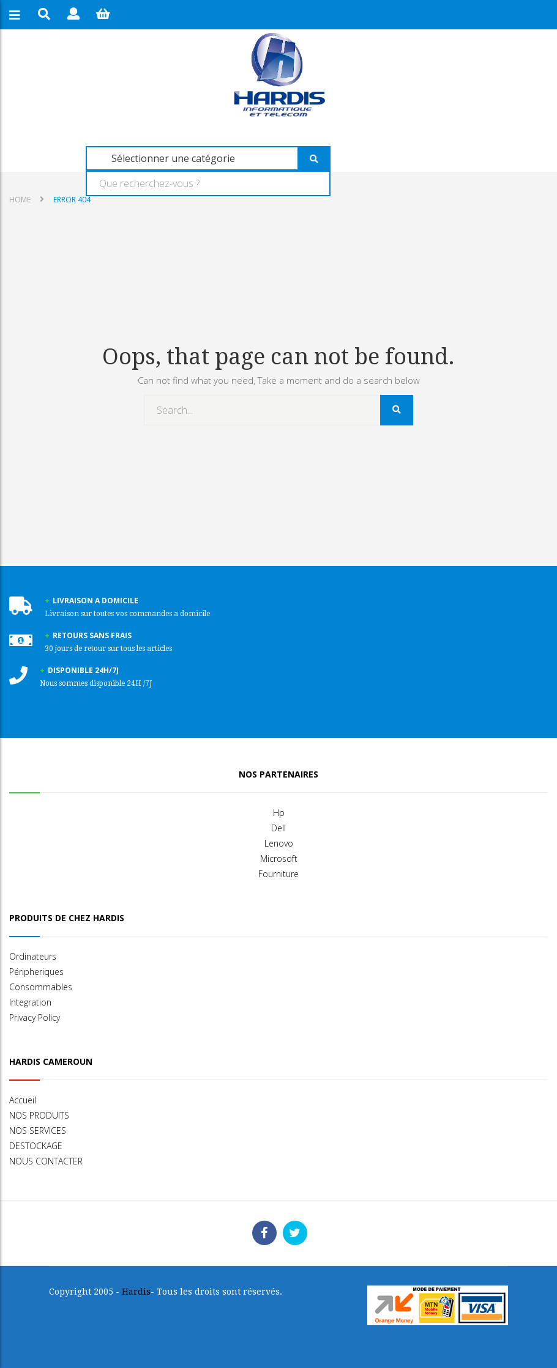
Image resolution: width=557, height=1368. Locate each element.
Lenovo (278, 843)
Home (20, 199)
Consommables (40, 987)
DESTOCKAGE (35, 1146)
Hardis (136, 1291)
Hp (279, 812)
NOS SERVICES (37, 1130)
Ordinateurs (32, 956)
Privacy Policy (34, 1017)
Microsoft (278, 858)
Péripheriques (36, 971)
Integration (30, 1002)
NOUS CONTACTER (46, 1161)
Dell (278, 828)
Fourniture (278, 874)
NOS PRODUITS (39, 1115)
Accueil (22, 1100)
